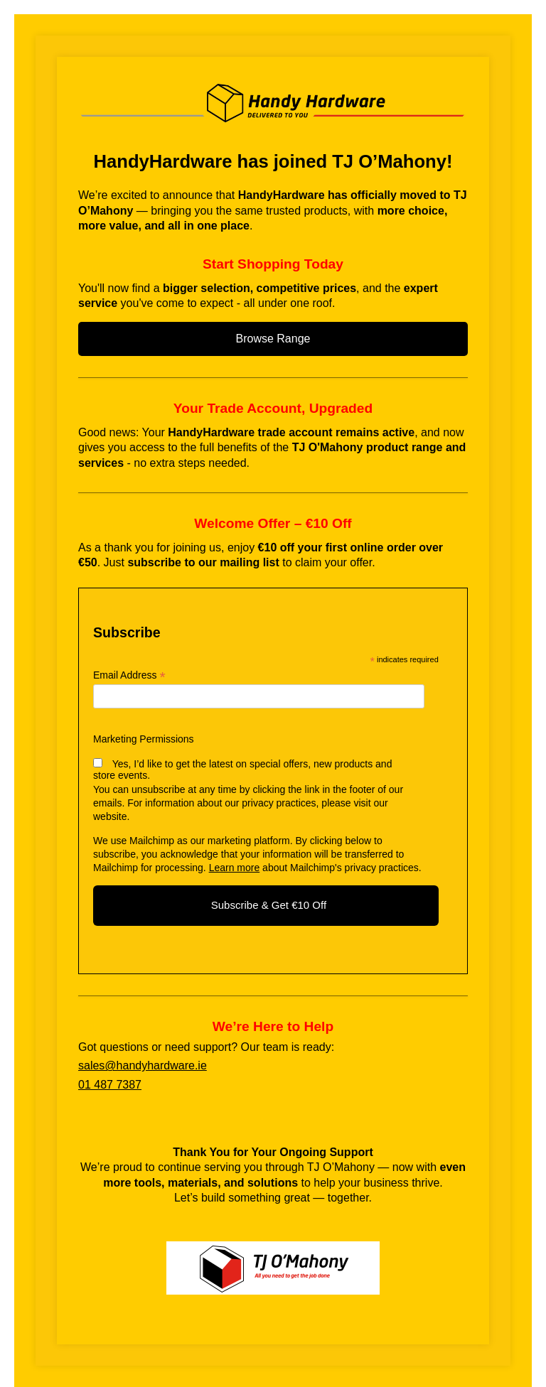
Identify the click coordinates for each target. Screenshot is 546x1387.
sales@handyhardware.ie (142, 1065)
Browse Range (273, 339)
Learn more (234, 867)
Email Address (129, 675)
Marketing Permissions (143, 739)
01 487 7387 (109, 1085)
